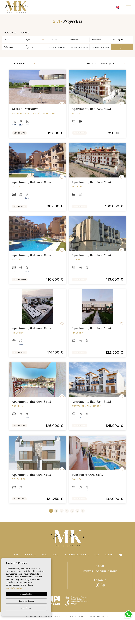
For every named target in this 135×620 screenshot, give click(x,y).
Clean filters (57, 47)
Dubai (55, 555)
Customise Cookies (26, 601)
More (44, 555)
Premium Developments (76, 555)
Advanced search (81, 47)
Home (15, 555)
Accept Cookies (26, 594)
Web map (82, 616)
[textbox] (14, 39)
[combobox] (13, 39)
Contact (109, 555)
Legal (57, 616)
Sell (97, 555)
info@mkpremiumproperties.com (100, 571)
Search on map (101, 47)
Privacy (65, 616)
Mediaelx (105, 616)
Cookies (72, 616)
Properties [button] (30, 555)
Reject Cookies (26, 608)
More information (14, 588)
